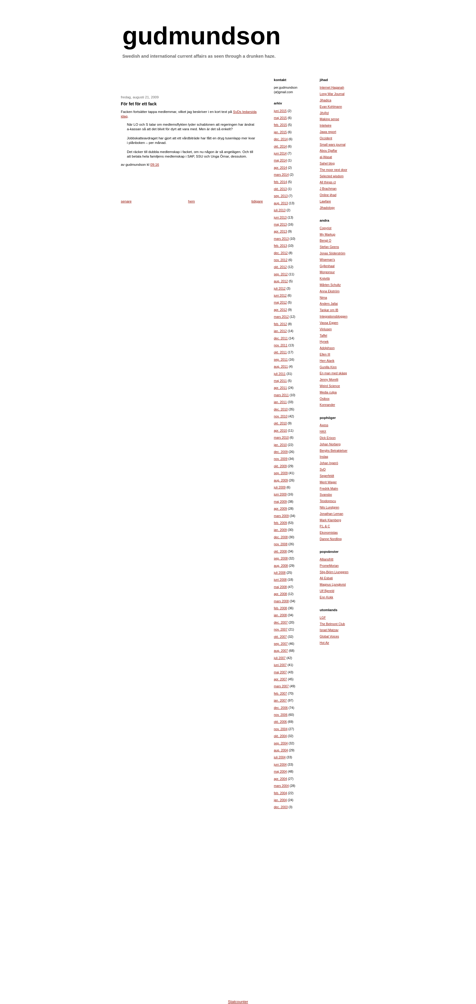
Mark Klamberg (330, 520)
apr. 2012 (280, 309)
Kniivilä (325, 278)
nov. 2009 (280, 459)
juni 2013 (280, 217)
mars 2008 (281, 601)
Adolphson (327, 348)
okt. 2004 (280, 736)
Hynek (324, 341)
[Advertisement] (192, 80)
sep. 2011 (281, 359)
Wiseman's (327, 259)
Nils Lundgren (329, 507)
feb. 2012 (280, 324)
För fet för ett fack (139, 103)
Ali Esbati (326, 578)
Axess (324, 425)
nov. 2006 (280, 714)
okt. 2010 (280, 423)
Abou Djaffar (328, 150)
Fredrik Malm (329, 488)
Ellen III (325, 354)
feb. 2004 (280, 793)
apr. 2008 (280, 594)
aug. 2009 (281, 480)
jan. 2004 (280, 800)
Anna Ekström (329, 291)
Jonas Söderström (332, 253)
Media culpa (328, 392)
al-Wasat (326, 157)
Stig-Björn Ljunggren (334, 572)
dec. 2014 (281, 139)
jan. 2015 (280, 132)
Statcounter (238, 1001)
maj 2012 (280, 302)
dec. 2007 (281, 622)
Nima (323, 297)
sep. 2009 (281, 473)
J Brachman (328, 188)
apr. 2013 (280, 231)
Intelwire (326, 125)
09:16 (154, 164)
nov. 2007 (280, 629)
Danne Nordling (331, 539)
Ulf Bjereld (327, 591)
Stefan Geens (329, 247)
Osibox (324, 398)
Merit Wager (328, 482)
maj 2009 (280, 501)
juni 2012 (280, 295)
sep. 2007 (281, 643)
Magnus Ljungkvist (333, 584)
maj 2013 (280, 224)
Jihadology (327, 207)
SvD (323, 469)
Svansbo (326, 494)
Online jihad (328, 195)
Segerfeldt (327, 476)
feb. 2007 (280, 693)
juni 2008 (280, 579)
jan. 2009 (280, 530)
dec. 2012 (281, 253)
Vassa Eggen (329, 323)
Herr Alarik (327, 360)
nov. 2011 (280, 345)
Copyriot (326, 228)
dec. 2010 (281, 409)
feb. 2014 (280, 182)
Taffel (323, 335)
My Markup (327, 234)
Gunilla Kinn (328, 367)
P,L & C (325, 526)
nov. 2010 (280, 416)
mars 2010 (281, 437)
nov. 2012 (280, 260)
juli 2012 (280, 288)
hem (191, 201)
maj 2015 (280, 118)
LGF (323, 617)
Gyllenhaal (327, 266)
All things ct (328, 182)
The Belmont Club (332, 624)
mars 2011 (281, 395)
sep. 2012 (281, 274)
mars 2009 (281, 516)
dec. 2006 (281, 708)
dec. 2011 (281, 338)
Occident (326, 138)
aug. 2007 (281, 650)
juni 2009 (280, 494)
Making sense (329, 119)
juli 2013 (280, 210)
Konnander (327, 405)
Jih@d (324, 113)
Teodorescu (328, 501)
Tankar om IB (329, 310)
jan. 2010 (280, 445)
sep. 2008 (281, 558)
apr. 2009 (280, 508)
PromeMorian (329, 565)
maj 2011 (280, 381)
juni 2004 (280, 764)
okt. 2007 (280, 636)
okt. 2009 (280, 466)
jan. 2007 (280, 700)
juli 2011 (280, 374)
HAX (323, 431)
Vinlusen (326, 329)
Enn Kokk (326, 597)
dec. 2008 (281, 537)
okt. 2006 (280, 721)
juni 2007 (280, 665)
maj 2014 (280, 160)
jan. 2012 (280, 331)
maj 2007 (280, 672)
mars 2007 (281, 686)
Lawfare (325, 201)
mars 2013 (281, 238)
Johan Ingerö (329, 463)
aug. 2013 (281, 203)
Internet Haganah (332, 87)
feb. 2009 (280, 523)
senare (126, 201)
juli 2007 (280, 658)
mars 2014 (281, 174)
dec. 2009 (281, 452)
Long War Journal (332, 94)
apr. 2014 (280, 167)
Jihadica (325, 100)
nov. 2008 (280, 544)
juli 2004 (280, 757)
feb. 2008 (280, 608)
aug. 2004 (281, 750)
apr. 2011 (280, 388)
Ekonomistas (329, 532)
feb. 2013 (280, 245)
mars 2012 (281, 316)
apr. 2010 (280, 430)
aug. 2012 (281, 281)
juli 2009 (280, 487)
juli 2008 (280, 572)
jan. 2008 (280, 615)
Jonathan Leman (331, 514)
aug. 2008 (281, 565)
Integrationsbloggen (333, 316)
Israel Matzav (329, 630)
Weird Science (330, 386)
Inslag (324, 456)
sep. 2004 (281, 743)
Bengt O (325, 240)
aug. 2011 (281, 366)
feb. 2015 (280, 125)
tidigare (257, 201)
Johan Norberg (330, 444)
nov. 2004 (280, 729)
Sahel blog (327, 163)
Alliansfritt (326, 559)
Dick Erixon (328, 438)
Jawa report (328, 132)
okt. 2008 (280, 551)
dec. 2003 (281, 807)
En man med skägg (333, 373)
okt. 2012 (280, 267)
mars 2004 (281, 786)
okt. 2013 (280, 189)
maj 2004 (280, 771)
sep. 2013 (281, 196)
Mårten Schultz (330, 285)
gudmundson (201, 35)
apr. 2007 (280, 679)
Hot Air (324, 643)
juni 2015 (280, 111)
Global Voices (329, 636)
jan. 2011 (280, 402)
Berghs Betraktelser (333, 450)
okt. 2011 (280, 352)
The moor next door (333, 170)
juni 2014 (280, 153)
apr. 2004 (280, 779)
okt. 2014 (280, 146)
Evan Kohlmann (331, 106)
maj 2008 (280, 587)
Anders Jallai (329, 303)
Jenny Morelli (329, 379)
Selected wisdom (332, 176)
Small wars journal (332, 144)
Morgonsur (327, 272)
